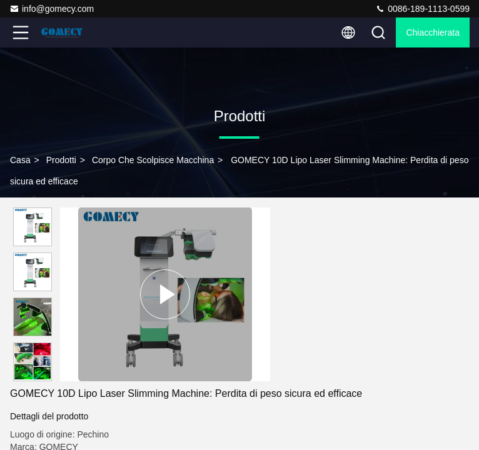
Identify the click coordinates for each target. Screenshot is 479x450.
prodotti (61, 160)
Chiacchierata (433, 33)
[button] (35, 376)
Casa (20, 160)
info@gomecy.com (51, 9)
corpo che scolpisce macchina (153, 160)
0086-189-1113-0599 (422, 9)
